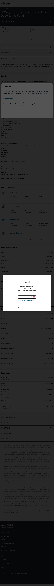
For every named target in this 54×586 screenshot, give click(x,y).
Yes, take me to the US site (27, 297)
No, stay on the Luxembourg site (27, 300)
